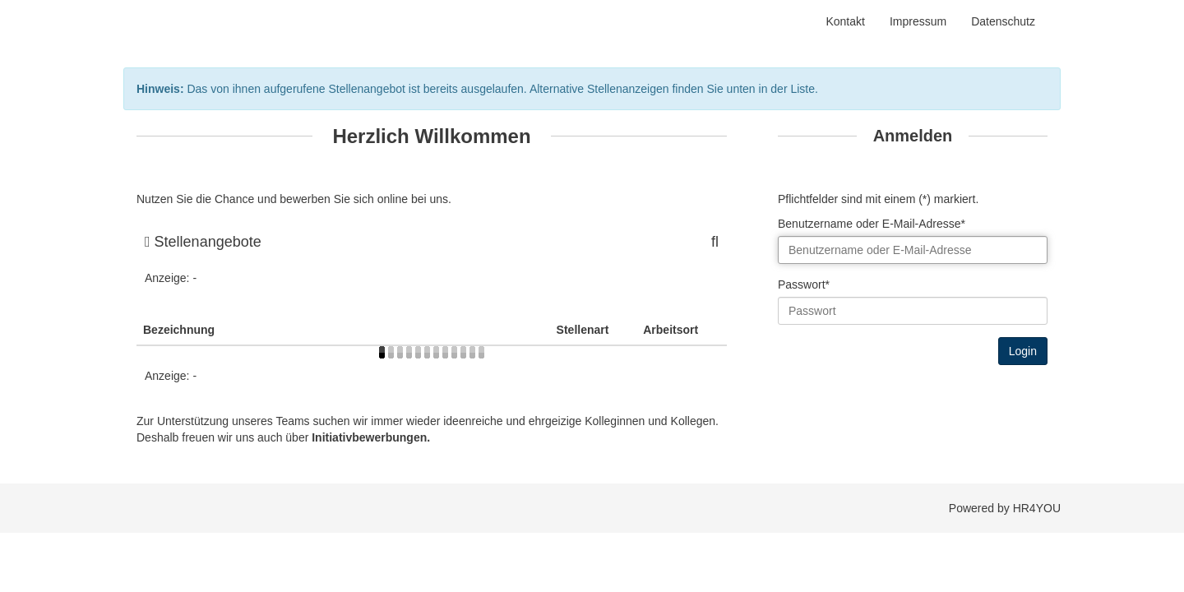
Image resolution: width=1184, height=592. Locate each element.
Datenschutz (1003, 21)
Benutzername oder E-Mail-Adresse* (871, 223)
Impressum (918, 21)
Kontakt (845, 21)
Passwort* (804, 284)
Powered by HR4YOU (1005, 508)
